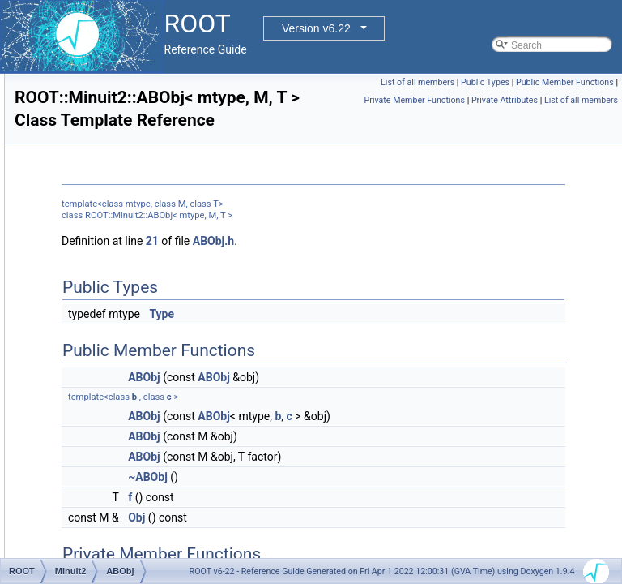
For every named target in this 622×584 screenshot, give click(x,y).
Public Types (589, 82)
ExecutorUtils (95, 91)
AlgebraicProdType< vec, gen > (147, 555)
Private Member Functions (568, 100)
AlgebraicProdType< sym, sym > (149, 502)
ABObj (93, 323)
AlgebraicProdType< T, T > (136, 537)
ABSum (96, 395)
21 (354, 263)
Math (77, 234)
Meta (77, 270)
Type (364, 336)
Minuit (79, 288)
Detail (79, 73)
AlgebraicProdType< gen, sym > (148, 448)
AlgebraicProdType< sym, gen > (148, 484)
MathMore (88, 252)
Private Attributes (504, 118)
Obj (338, 540)
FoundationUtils (100, 145)
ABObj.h (416, 263)
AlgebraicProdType (120, 413)
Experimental (94, 109)
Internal (82, 198)
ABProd (96, 377)
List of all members (522, 82)
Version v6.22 (316, 28)
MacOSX (85, 216)
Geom (79, 163)
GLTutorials (91, 181)
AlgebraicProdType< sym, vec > (147, 520)
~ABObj (350, 499)
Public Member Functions (462, 100)
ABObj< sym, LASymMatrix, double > (159, 341)
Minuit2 (82, 305)
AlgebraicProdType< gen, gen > (147, 430)
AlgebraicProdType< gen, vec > (147, 466)
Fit (71, 127)
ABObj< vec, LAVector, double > (148, 359)
